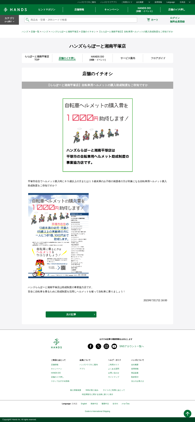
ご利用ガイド (126, 2)
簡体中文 (94, 404)
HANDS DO (144, 10)
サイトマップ (113, 377)
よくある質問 (113, 369)
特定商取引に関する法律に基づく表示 (97, 394)
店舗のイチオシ (88, 31)
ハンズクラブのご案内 (87, 2)
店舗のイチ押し (176, 9)
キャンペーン (111, 9)
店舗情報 (79, 9)
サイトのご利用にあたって (114, 390)
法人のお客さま (137, 381)
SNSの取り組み (92, 390)
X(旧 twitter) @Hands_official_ (98, 346)
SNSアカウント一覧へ (131, 346)
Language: (171, 2)
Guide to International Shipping (97, 411)
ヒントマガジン (46, 9)
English (84, 404)
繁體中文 (105, 404)
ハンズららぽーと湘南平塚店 (64, 31)
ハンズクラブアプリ (108, 2)
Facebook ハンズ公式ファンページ (90, 346)
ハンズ (25, 31)
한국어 (115, 404)
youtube (114, 346)
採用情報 (158, 2)
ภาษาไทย (125, 404)
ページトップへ (187, 413)
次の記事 (71, 314)
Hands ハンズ (15, 9)
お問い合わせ (113, 373)
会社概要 (140, 2)
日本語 (182, 2)
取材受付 (134, 377)
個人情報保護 (75, 390)
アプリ (82, 369)
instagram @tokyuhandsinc (106, 346)
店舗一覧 (35, 31)
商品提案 (134, 373)
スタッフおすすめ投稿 (60, 381)
